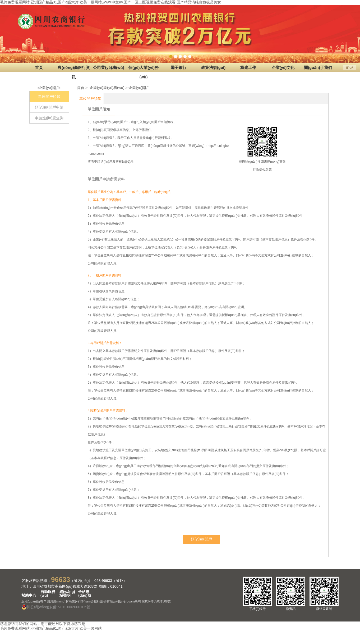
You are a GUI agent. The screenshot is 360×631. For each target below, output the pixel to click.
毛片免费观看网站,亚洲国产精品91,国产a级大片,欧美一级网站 (51, 628)
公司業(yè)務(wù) (108, 67)
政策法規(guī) (213, 67)
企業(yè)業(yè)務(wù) (107, 88)
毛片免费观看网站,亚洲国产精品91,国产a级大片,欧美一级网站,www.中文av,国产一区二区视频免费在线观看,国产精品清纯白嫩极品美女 (110, 2)
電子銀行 (178, 67)
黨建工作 (248, 67)
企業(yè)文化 (283, 67)
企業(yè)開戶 (139, 88)
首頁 (39, 67)
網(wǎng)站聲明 (67, 592)
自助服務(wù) (47, 592)
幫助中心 (28, 595)
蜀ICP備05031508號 (156, 601)
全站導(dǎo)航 (84, 592)
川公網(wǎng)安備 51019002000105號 (55, 607)
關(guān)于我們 (318, 67)
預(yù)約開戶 (201, 539)
